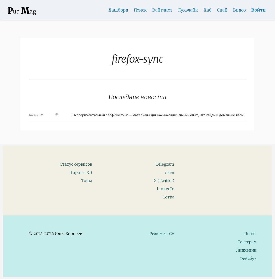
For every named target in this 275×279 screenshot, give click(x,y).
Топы (86, 180)
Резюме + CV (162, 233)
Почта (250, 233)
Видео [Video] (239, 10)
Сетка (168, 197)
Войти (258, 10)
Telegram (165, 164)
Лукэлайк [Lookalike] (188, 10)
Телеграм (247, 241)
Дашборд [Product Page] (118, 10)
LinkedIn (165, 188)
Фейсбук (248, 258)
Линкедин (246, 250)
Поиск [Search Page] (140, 10)
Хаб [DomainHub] (207, 10)
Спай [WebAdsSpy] (222, 10)
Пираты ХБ (80, 172)
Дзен (169, 172)
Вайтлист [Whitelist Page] (162, 10)
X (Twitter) (164, 180)
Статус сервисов (76, 164)
